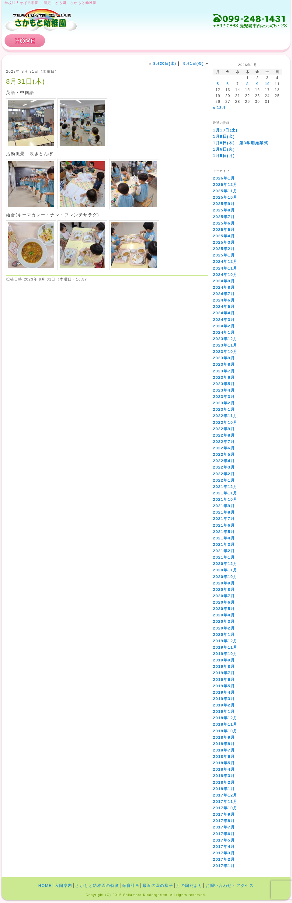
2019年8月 (224, 666)
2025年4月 (224, 236)
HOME (25, 40)
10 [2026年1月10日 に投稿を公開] (267, 84)
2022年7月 (224, 441)
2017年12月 (225, 795)
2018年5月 (224, 763)
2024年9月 (224, 281)
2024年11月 (225, 268)
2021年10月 (225, 499)
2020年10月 (225, 576)
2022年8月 (224, 435)
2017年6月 (224, 834)
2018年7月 (224, 750)
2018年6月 (224, 756)
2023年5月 (224, 384)
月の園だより (189, 885)
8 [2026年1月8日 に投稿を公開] (247, 84)
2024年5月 (224, 306)
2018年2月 (224, 782)
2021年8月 (224, 512)
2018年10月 (225, 731)
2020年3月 (224, 621)
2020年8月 (224, 589)
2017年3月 (224, 853)
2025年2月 (224, 248)
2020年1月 (224, 634)
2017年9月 (224, 814)
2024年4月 (224, 313)
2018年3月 (224, 775)
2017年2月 (224, 859)
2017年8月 (224, 820)
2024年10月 (225, 274)
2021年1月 (224, 557)
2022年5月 (224, 454)
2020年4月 (224, 615)
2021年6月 (224, 525)
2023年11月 (225, 345)
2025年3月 (224, 242)
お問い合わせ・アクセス (250, 40)
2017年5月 (224, 840)
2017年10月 (225, 808)
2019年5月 (224, 686)
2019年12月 (225, 641)
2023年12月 (225, 338)
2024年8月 (224, 287)
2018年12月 (225, 718)
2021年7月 (224, 518)
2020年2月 (224, 628)
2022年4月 (224, 460)
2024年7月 (224, 293)
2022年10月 (225, 422)
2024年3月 (224, 319)
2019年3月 (224, 698)
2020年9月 (224, 583)
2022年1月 (224, 480)
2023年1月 (224, 409)
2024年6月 (224, 300)
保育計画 (190, 40)
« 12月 (219, 108)
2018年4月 (224, 769)
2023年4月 (224, 390)
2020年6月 (224, 602)
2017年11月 (225, 801)
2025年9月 (224, 203)
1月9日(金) (224, 136)
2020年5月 (224, 608)
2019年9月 (224, 660)
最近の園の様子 (158, 885)
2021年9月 (224, 506)
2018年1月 (224, 788)
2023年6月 (224, 377)
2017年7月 (224, 827)
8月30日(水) (164, 63)
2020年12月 (225, 563)
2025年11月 (225, 191)
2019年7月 (224, 673)
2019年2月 (224, 705)
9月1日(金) (193, 63)
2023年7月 (224, 371)
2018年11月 (225, 724)
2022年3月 (224, 467)
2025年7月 (224, 216)
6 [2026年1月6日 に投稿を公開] (228, 84)
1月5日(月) (224, 155)
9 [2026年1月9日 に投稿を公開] (257, 84)
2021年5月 (224, 531)
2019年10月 (225, 653)
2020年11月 (225, 570)
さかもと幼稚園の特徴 (129, 40)
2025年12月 (225, 184)
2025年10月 (225, 197)
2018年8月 (224, 743)
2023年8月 (224, 364)
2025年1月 (224, 255)
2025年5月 (224, 229)
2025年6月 (224, 223)
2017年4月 (224, 846)
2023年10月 (225, 351)
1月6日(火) (224, 149)
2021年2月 (224, 551)
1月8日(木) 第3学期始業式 (240, 143)
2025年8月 (224, 210)
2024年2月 (224, 326)
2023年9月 (224, 358)
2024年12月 (225, 261)
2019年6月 (224, 679)
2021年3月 (224, 544)
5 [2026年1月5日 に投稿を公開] (218, 84)
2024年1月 (224, 332)
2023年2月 (224, 403)
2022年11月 (225, 415)
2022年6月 (224, 448)
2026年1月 (224, 178)
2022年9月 (224, 429)
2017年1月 (224, 865)
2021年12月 (225, 486)
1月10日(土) (225, 130)
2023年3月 (224, 396)
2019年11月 (225, 647)
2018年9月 (224, 737)
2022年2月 (224, 474)
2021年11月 (225, 493)
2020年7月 (224, 596)
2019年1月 (224, 711)
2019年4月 (224, 692)
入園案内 (69, 40)
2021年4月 (224, 538)
